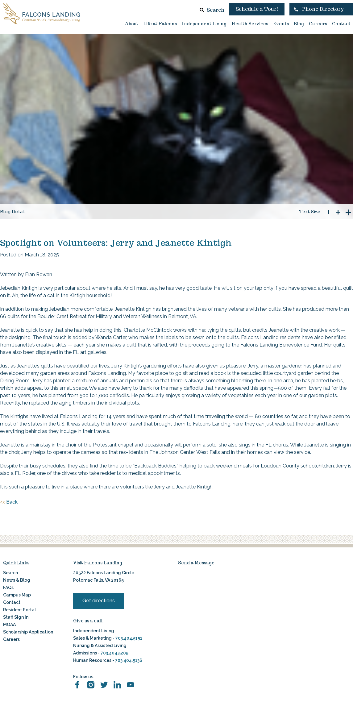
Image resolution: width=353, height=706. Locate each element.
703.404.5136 (128, 660)
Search (215, 10)
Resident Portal (19, 609)
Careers (318, 24)
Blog (299, 24)
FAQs (8, 587)
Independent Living (204, 24)
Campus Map (17, 594)
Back (9, 502)
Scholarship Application (28, 631)
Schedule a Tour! (256, 9)
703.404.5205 (114, 652)
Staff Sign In (15, 617)
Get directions (98, 601)
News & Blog (16, 580)
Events (281, 24)
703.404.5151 (128, 638)
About (131, 24)
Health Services (249, 24)
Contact (341, 24)
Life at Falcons (160, 24)
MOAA (9, 624)
